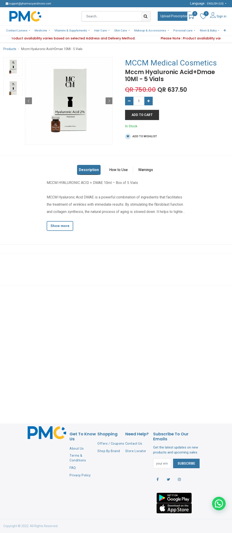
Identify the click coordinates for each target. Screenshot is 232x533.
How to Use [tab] (118, 169)
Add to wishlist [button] (141, 136)
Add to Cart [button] (142, 114)
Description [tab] (89, 169)
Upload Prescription (174, 16)
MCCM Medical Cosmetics (171, 62)
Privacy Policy (80, 475)
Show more (60, 225)
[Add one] (148, 100)
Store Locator (135, 451)
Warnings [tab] (145, 169)
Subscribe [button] (186, 463)
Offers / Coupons (110, 443)
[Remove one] (129, 100)
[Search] (145, 16)
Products (9, 48)
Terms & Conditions (78, 458)
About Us (77, 448)
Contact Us (133, 443)
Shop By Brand (108, 451)
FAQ (73, 468)
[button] (218, 30)
